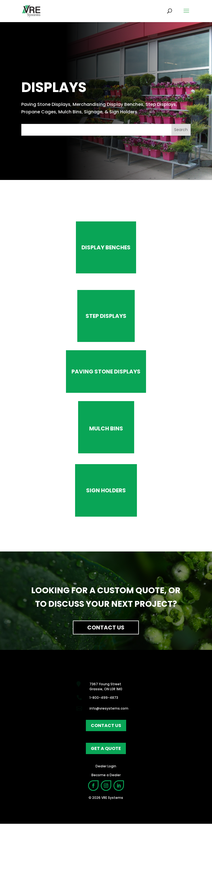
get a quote (106, 748)
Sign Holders (106, 490)
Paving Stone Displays (106, 371)
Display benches (106, 247)
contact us (106, 725)
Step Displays (106, 316)
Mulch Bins (106, 428)
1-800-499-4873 (103, 697)
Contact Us (105, 627)
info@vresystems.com (108, 708)
